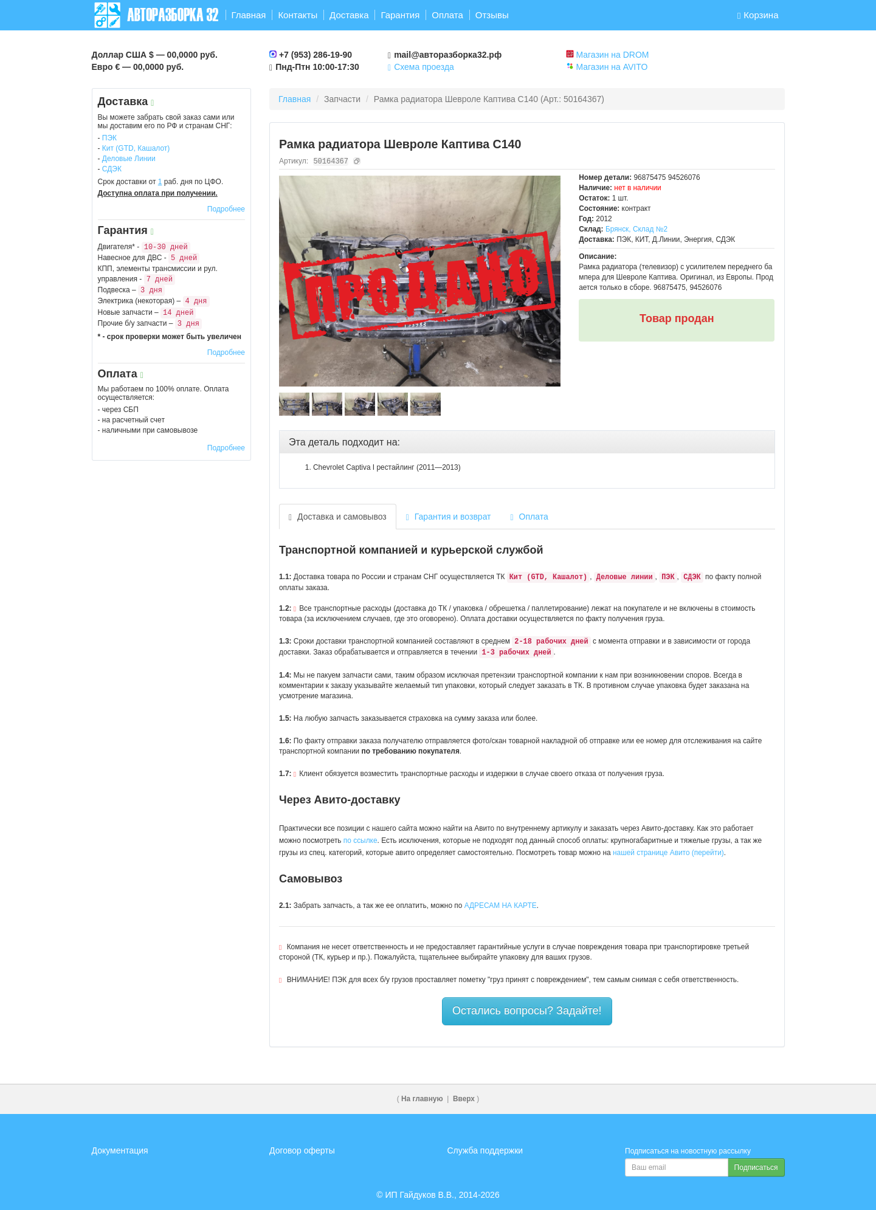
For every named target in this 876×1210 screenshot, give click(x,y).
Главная (248, 15)
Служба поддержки (485, 1150)
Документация (120, 1150)
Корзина (758, 15)
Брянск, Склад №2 (636, 229)
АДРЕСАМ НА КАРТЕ (500, 905)
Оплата (447, 15)
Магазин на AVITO (611, 67)
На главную (422, 1099)
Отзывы (492, 15)
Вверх (464, 1099)
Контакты (297, 15)
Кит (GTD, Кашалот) (136, 148)
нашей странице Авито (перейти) (668, 852)
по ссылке (360, 840)
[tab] (527, 442)
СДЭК (112, 169)
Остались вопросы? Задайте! (527, 1011)
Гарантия (400, 15)
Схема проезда (421, 67)
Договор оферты (302, 1150)
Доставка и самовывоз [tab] (338, 517)
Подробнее (226, 209)
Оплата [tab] (529, 517)
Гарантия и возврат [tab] (448, 517)
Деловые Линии (129, 158)
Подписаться (756, 1167)
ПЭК (109, 138)
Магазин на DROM (612, 55)
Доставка (348, 15)
